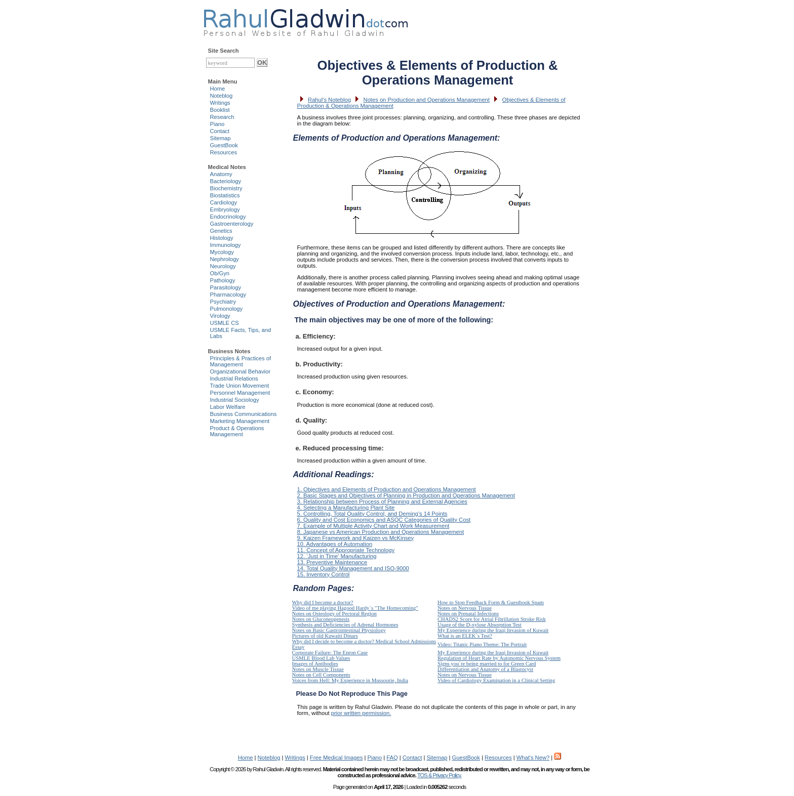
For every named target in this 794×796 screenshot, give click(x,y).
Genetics (221, 231)
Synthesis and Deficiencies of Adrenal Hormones (345, 624)
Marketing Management (240, 421)
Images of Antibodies (315, 663)
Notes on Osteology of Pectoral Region (334, 613)
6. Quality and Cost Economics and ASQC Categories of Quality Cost (384, 520)
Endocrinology (228, 217)
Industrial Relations (234, 378)
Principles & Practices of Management (240, 361)
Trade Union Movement (239, 386)
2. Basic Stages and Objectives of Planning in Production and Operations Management (406, 495)
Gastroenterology (232, 224)
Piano (217, 124)
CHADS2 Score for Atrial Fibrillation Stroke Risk (492, 619)
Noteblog (221, 96)
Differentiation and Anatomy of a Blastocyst (485, 669)
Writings (220, 103)
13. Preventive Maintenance (332, 562)
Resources (223, 152)
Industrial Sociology (234, 400)
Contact (220, 131)
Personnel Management (240, 393)
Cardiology (223, 202)
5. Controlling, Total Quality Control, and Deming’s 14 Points (372, 514)
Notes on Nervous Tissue (465, 608)
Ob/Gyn (220, 273)
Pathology (222, 280)
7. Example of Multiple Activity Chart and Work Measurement (373, 526)
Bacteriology (226, 181)
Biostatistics (225, 195)
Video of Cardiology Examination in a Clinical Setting (496, 680)
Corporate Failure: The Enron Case (330, 652)
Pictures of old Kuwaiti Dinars (325, 636)
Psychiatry (223, 302)
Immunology (225, 245)
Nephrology (224, 259)
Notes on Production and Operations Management (427, 100)
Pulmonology (226, 309)
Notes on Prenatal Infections (468, 613)
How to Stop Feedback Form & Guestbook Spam (491, 602)
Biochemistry (226, 188)
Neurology (223, 266)
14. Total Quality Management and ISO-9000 (353, 568)
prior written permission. (361, 713)
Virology (220, 316)
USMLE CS (224, 323)
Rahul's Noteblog (329, 100)
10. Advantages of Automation (335, 544)
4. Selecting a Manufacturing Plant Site (346, 508)
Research (222, 117)
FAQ (392, 758)
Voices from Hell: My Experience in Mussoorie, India (350, 680)
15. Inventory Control (323, 574)
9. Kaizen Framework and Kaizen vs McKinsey (355, 538)
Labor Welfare (228, 407)
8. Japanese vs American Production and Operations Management (380, 532)
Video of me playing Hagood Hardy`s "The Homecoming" (355, 608)
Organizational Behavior (240, 371)
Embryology (225, 209)
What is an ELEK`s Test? (465, 636)
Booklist (220, 110)
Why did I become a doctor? (322, 602)
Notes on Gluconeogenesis (321, 619)
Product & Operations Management (237, 431)
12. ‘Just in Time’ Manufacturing (337, 556)
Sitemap (220, 138)
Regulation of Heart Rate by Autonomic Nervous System (499, 658)
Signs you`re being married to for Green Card (487, 663)
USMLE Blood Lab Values (321, 658)
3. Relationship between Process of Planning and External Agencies (382, 501)
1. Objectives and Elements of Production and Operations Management (386, 489)
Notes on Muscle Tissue (318, 669)
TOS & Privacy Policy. (439, 775)
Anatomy (221, 174)
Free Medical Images (336, 758)
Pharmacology (228, 294)
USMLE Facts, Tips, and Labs (240, 333)
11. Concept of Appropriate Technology (346, 550)
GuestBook (224, 145)
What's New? (533, 758)
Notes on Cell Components (321, 675)
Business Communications (243, 414)
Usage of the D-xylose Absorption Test (480, 624)
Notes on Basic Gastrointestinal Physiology (339, 630)
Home (217, 89)
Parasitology (226, 287)
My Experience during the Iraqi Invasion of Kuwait (493, 630)
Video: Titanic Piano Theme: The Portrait (482, 644)
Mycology (222, 252)
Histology (221, 238)
